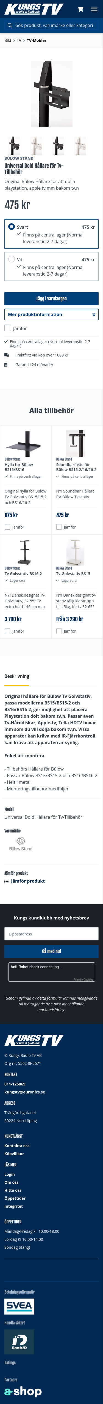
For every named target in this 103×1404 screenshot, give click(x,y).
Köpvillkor (14, 1153)
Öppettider (15, 1198)
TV (19, 40)
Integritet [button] (13, 1206)
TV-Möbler (36, 40)
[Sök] (51, 25)
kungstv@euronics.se (24, 1092)
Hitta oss (12, 1190)
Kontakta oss (16, 1145)
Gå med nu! (51, 951)
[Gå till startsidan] (34, 9)
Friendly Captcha (83, 979)
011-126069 (15, 1084)
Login (9, 1174)
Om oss (11, 1182)
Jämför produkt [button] (24, 881)
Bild (7, 40)
